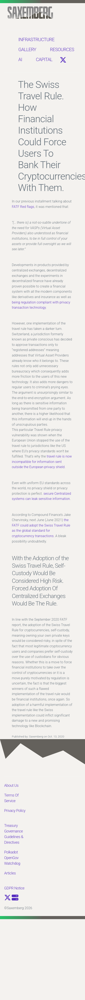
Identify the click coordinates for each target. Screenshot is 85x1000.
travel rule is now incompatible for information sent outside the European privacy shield (42, 461)
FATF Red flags (23, 207)
